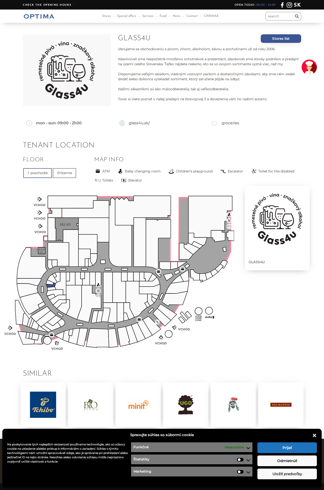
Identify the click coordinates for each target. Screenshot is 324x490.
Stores (106, 16)
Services (147, 16)
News (176, 16)
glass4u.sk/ (139, 123)
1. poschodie (38, 173)
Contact (192, 16)
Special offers (126, 16)
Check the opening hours (47, 5)
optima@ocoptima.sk (264, 471)
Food (163, 16)
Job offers (174, 453)
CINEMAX (211, 16)
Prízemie (64, 173)
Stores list (281, 38)
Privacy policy (178, 459)
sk (297, 5)
